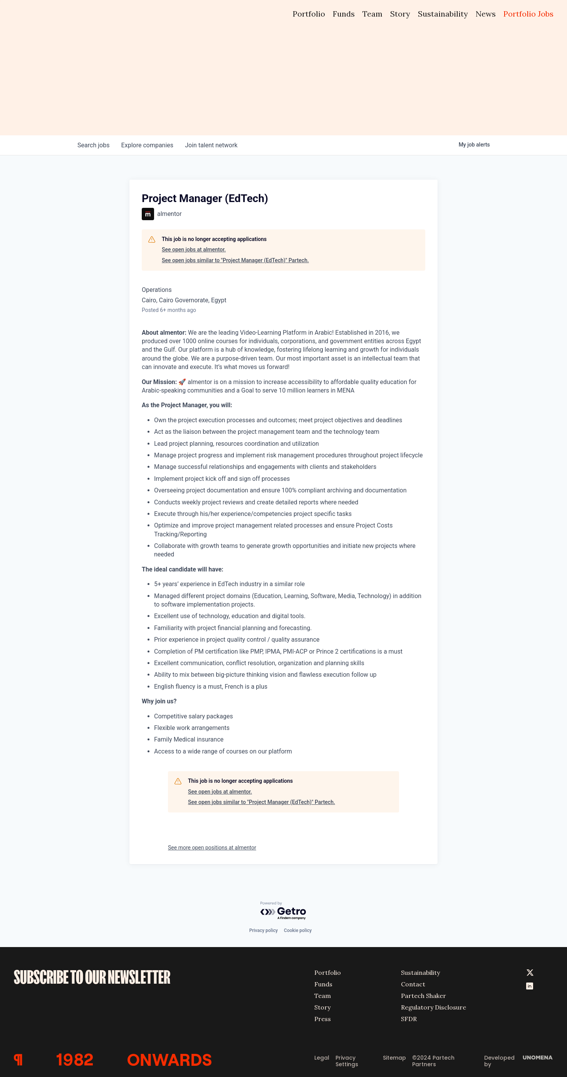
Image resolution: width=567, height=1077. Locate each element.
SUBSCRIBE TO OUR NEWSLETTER (92, 977)
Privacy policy (263, 930)
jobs (94, 145)
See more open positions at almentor (212, 847)
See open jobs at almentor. (194, 249)
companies (148, 145)
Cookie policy (298, 930)
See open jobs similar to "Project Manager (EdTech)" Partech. (235, 260)
